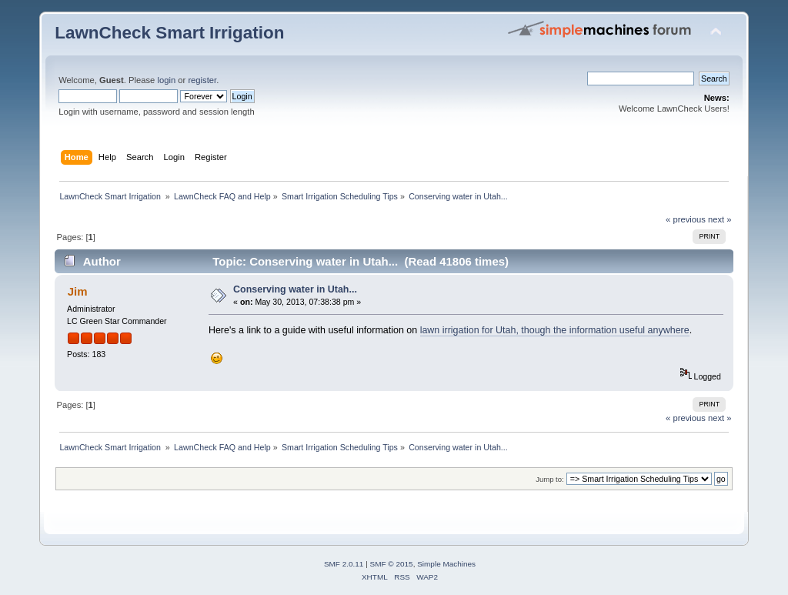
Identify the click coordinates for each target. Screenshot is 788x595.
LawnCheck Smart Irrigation (169, 32)
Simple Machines (446, 564)
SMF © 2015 (391, 564)
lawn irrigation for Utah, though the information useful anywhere (555, 330)
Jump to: (550, 479)
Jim (78, 291)
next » (720, 219)
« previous (686, 219)
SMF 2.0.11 (344, 564)
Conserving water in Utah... (295, 289)
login (166, 80)
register (202, 80)
